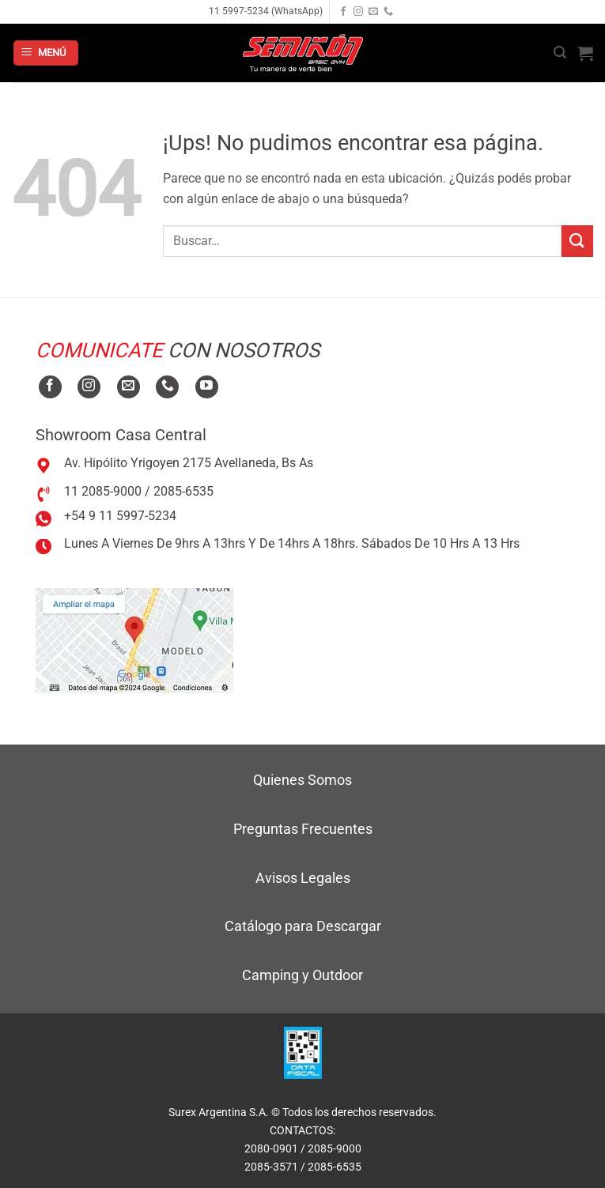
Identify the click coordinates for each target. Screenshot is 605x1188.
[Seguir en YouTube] (207, 387)
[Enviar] (577, 240)
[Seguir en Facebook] (343, 11)
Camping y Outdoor (302, 975)
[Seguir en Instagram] (358, 11)
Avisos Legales (302, 877)
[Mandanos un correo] (373, 11)
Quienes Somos (302, 779)
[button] (45, 53)
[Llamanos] (388, 11)
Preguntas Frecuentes (302, 828)
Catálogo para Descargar (303, 926)
